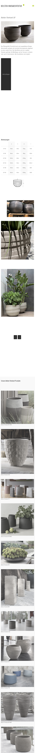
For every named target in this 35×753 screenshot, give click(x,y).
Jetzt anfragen (6, 74)
